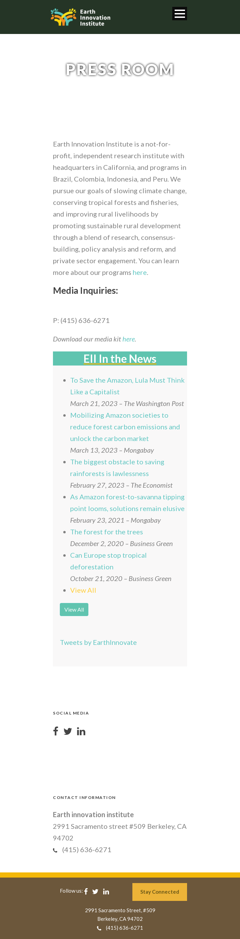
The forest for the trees (106, 532)
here (140, 272)
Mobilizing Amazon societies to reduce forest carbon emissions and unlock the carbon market (125, 426)
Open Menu (179, 13)
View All (83, 590)
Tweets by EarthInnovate (98, 642)
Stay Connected (159, 892)
